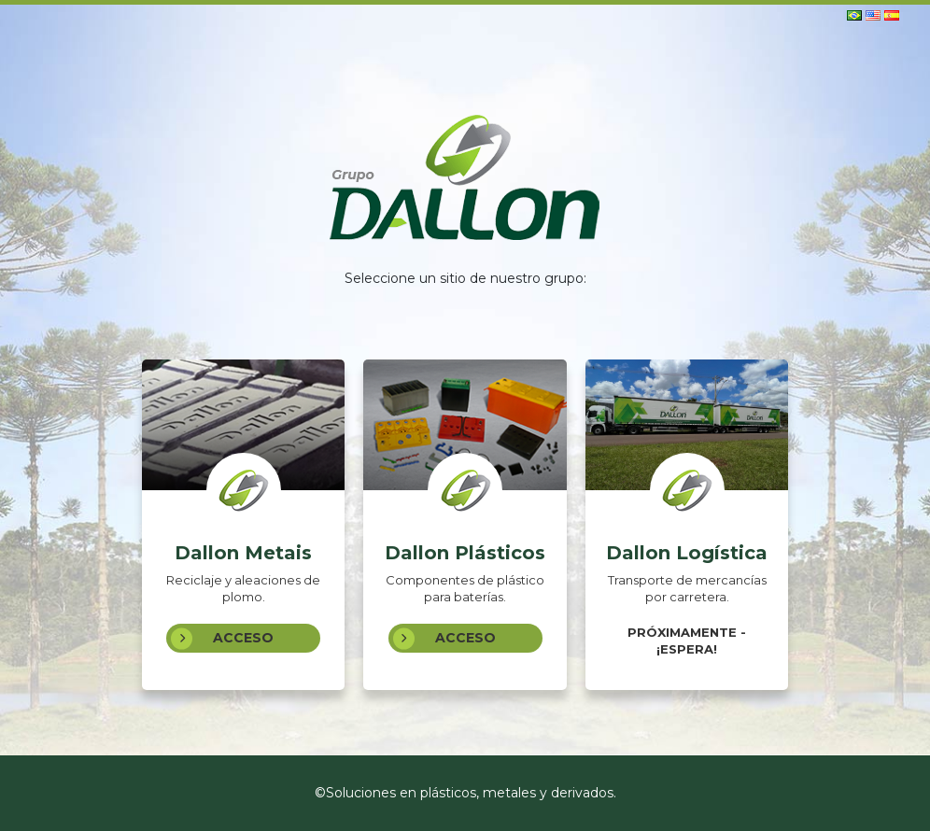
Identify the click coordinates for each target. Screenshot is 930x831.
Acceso (222, 638)
